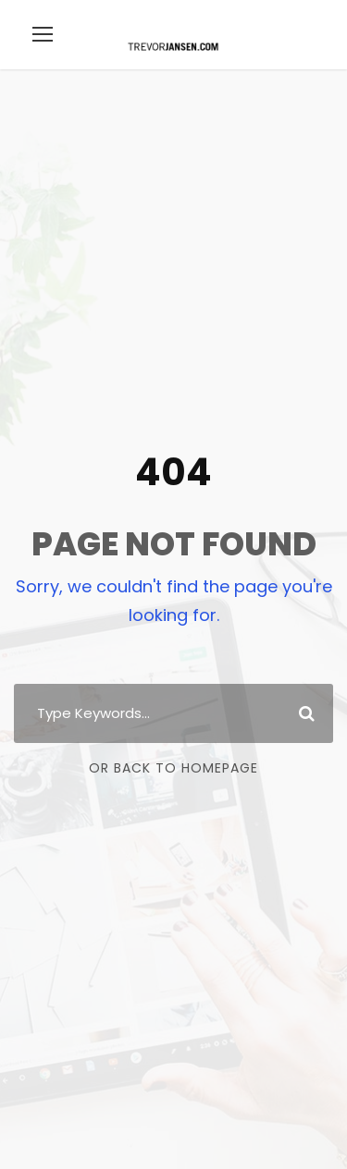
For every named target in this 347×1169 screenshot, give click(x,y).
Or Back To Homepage (173, 768)
